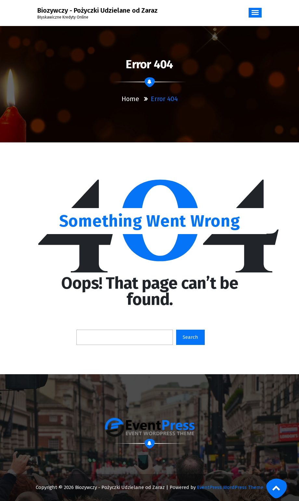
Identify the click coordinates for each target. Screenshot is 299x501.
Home (130, 99)
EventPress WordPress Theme (230, 487)
